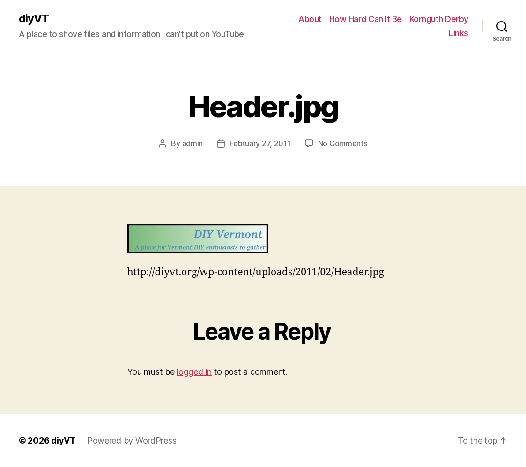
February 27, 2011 (260, 143)
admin (192, 143)
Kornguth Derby (438, 19)
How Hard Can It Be (365, 19)
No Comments (342, 143)
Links (458, 33)
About (310, 19)
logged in (194, 372)
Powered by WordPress (132, 440)
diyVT (34, 18)
